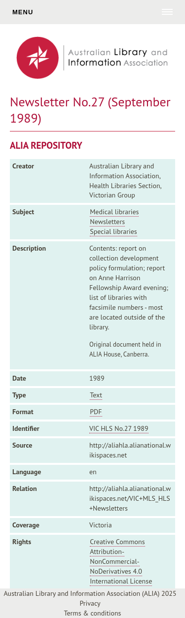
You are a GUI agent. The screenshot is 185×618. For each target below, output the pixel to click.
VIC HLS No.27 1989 (118, 428)
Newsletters (107, 221)
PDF (96, 411)
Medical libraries (114, 211)
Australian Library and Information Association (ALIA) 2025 (89, 593)
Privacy (89, 603)
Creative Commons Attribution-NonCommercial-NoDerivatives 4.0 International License (121, 561)
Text (96, 394)
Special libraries (113, 231)
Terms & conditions (92, 613)
